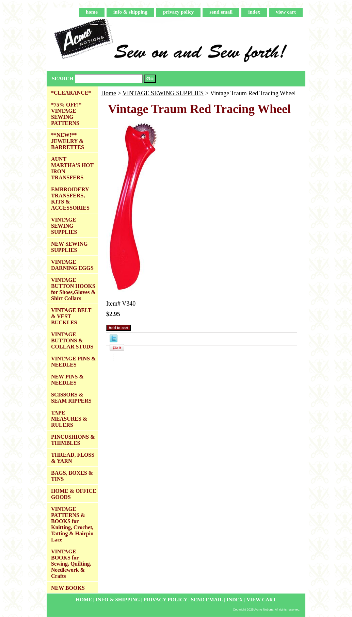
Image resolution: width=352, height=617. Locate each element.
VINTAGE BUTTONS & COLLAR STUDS (72, 340)
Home (108, 93)
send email (221, 12)
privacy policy (178, 12)
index (254, 12)
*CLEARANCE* (71, 93)
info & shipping (130, 12)
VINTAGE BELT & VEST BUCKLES (71, 316)
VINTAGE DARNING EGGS (72, 265)
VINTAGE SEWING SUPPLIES (163, 93)
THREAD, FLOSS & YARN (72, 458)
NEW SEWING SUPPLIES (69, 247)
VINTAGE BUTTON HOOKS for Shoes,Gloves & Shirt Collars (73, 289)
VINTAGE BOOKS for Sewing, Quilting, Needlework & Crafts (71, 564)
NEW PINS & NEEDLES (67, 380)
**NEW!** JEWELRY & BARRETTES (67, 141)
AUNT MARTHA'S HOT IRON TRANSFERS (72, 168)
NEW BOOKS (68, 588)
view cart (286, 12)
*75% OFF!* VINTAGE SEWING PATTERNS (66, 114)
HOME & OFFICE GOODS (73, 494)
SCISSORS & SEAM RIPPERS (71, 398)
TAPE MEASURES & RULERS (69, 419)
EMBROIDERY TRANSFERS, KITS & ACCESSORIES (70, 198)
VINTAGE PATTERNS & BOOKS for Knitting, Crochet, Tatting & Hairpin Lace (72, 524)
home (92, 12)
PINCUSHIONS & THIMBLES (73, 440)
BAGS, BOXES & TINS (72, 476)
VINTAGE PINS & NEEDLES (73, 362)
